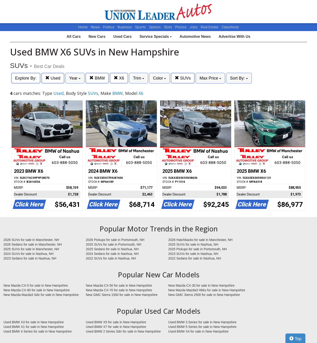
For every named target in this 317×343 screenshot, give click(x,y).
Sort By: (239, 78)
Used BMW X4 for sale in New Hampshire (198, 331)
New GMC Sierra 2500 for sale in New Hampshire (204, 295)
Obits (168, 27)
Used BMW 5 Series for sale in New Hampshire (202, 327)
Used (52, 78)
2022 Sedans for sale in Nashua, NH (194, 258)
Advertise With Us (234, 36)
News (95, 27)
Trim (138, 78)
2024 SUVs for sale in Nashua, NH (28, 254)
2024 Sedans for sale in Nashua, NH (112, 254)
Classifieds (230, 27)
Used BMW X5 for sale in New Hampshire (116, 322)
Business (125, 27)
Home (83, 27)
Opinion (155, 27)
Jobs (194, 27)
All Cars (74, 36)
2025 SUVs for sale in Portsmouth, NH (113, 244)
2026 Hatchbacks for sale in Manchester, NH (200, 240)
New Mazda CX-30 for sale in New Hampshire (201, 285)
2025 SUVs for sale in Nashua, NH (193, 244)
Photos (181, 27)
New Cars (96, 36)
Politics (108, 27)
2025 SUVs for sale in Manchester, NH (31, 249)
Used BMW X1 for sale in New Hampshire (33, 327)
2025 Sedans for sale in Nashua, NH (112, 249)
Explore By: (25, 78)
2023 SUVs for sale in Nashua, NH (193, 254)
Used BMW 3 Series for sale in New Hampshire (202, 322)
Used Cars (122, 36)
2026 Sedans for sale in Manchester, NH (32, 244)
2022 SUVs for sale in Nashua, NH (111, 258)
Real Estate (210, 27)
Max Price (210, 78)
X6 (119, 78)
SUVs (183, 78)
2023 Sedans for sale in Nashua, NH (29, 258)
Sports (141, 27)
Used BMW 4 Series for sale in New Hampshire (37, 331)
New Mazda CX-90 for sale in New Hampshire (36, 290)
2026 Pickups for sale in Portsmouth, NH (115, 240)
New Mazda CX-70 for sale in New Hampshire (119, 290)
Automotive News (195, 36)
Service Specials (155, 36)
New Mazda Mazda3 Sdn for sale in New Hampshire (41, 295)
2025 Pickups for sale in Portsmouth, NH (197, 249)
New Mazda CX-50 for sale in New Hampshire (119, 285)
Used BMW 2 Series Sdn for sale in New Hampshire (123, 331)
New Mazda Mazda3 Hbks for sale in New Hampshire (206, 290)
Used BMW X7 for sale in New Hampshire (116, 327)
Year (75, 78)
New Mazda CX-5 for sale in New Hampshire (35, 285)
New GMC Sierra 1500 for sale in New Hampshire (122, 295)
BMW (97, 78)
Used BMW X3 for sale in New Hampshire (33, 322)
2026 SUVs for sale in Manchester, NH (31, 240)
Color (159, 78)
